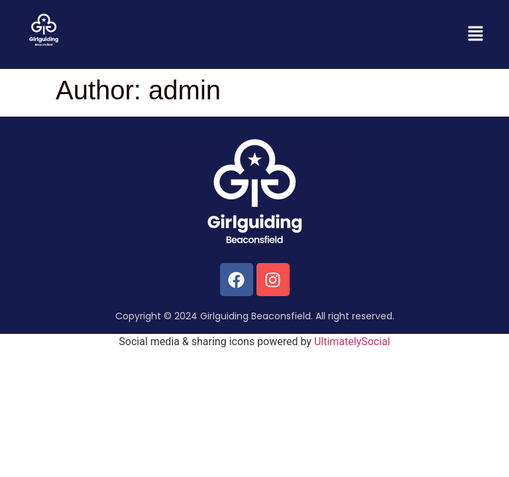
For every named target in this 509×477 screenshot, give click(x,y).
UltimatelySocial (352, 341)
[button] (476, 34)
